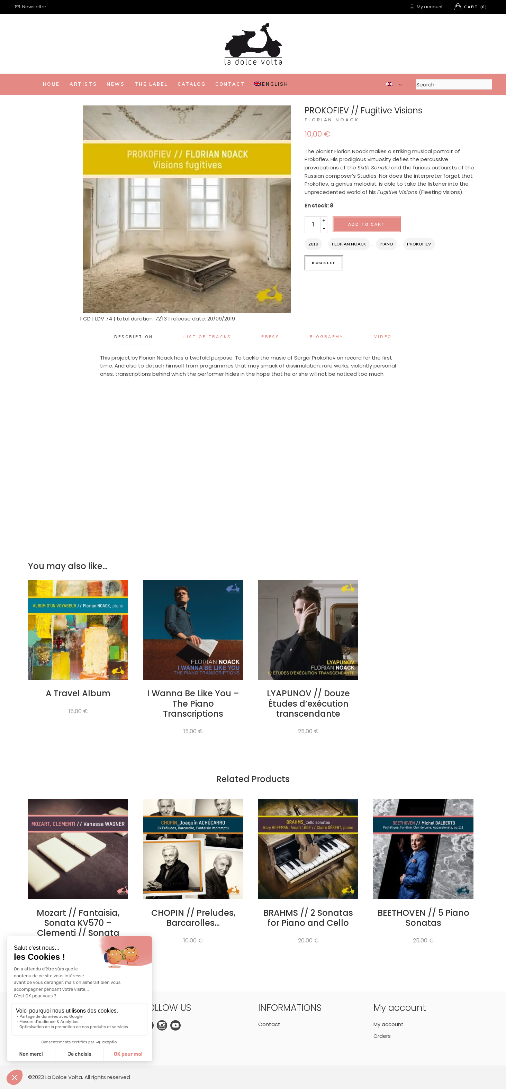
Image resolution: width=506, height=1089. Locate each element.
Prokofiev (419, 243)
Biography (327, 336)
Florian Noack (332, 120)
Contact (269, 1024)
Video (383, 336)
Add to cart (366, 224)
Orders (382, 1036)
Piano (386, 243)
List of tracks (207, 336)
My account (388, 1024)
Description (133, 336)
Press (270, 336)
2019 (313, 243)
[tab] (133, 337)
